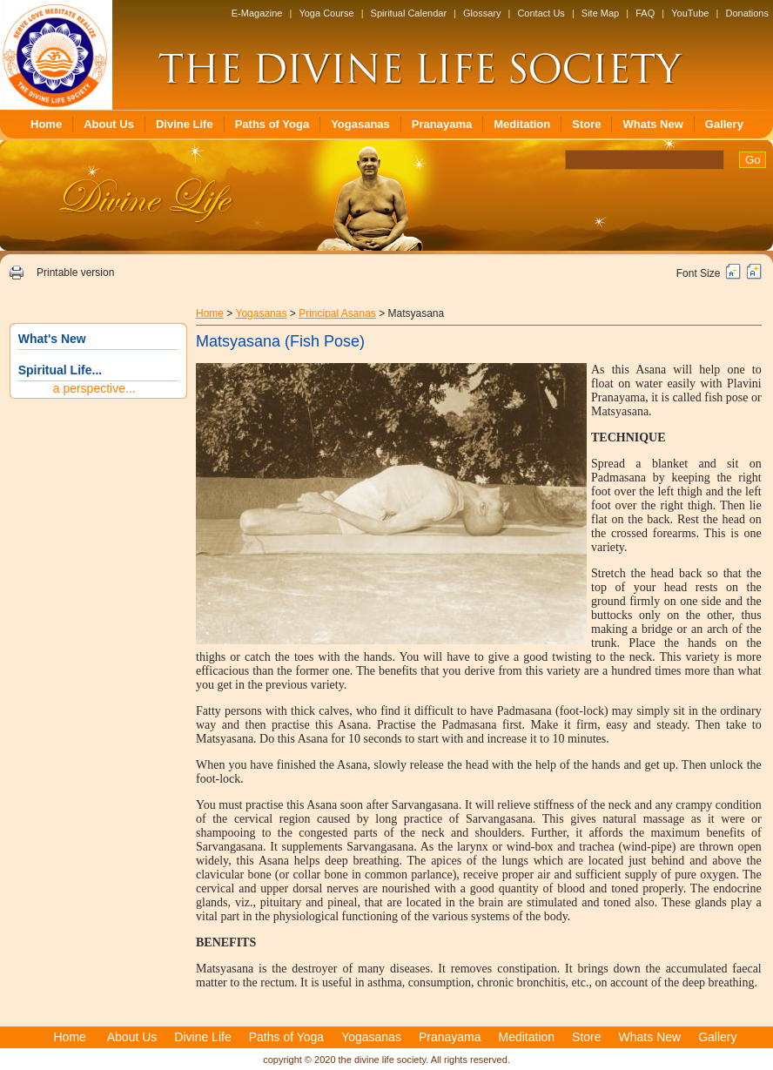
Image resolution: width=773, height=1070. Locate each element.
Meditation (522, 124)
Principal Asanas (337, 313)
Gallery (724, 124)
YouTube (690, 13)
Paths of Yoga (272, 124)
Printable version (75, 272)
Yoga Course (326, 13)
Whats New (652, 124)
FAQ (645, 13)
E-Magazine (257, 13)
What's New (52, 339)
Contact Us (540, 13)
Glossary (482, 13)
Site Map (600, 13)
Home (46, 124)
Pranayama (442, 124)
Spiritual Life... (60, 370)
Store (586, 124)
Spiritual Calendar (409, 13)
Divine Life (184, 124)
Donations (747, 13)
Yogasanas (360, 124)
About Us (109, 124)
